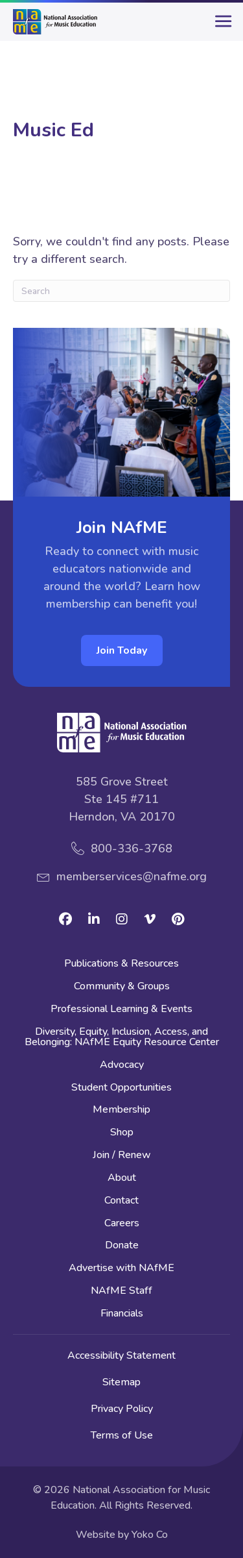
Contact (121, 1201)
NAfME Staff (121, 1291)
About (122, 1178)
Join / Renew (122, 1156)
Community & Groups (122, 987)
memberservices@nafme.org (131, 876)
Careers (121, 1224)
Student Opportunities (121, 1088)
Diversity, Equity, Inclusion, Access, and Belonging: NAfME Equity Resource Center (122, 1037)
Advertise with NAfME (121, 1269)
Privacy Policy (122, 1408)
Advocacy (122, 1065)
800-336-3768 (131, 848)
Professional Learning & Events (121, 1010)
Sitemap (121, 1382)
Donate (122, 1246)
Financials (121, 1314)
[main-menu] (220, 26)
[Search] (121, 291)
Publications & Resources (121, 964)
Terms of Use (122, 1435)
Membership (121, 1110)
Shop (121, 1133)
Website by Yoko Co (122, 1534)
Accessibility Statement (121, 1355)
